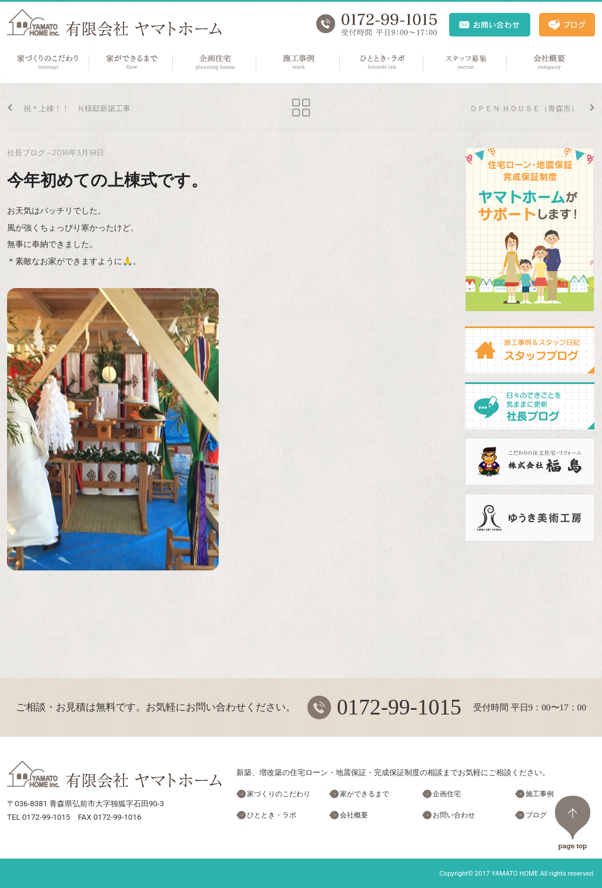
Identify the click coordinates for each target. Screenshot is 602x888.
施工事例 (298, 63)
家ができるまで (132, 63)
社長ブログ (26, 152)
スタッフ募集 (465, 63)
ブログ (536, 815)
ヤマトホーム (114, 22)
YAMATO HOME (515, 873)
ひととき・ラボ (382, 63)
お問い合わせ (454, 815)
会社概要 (549, 63)
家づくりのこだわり (48, 63)
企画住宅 (215, 63)
